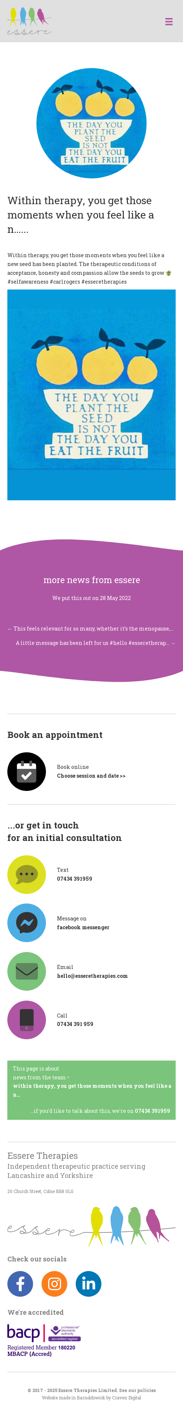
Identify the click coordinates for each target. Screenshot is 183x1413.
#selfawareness (28, 281)
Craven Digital (126, 1397)
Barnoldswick (91, 1397)
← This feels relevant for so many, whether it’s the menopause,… (90, 628)
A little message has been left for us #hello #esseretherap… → (96, 642)
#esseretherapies (104, 281)
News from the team (39, 1077)
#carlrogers (65, 281)
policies (146, 1390)
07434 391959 (152, 1110)
